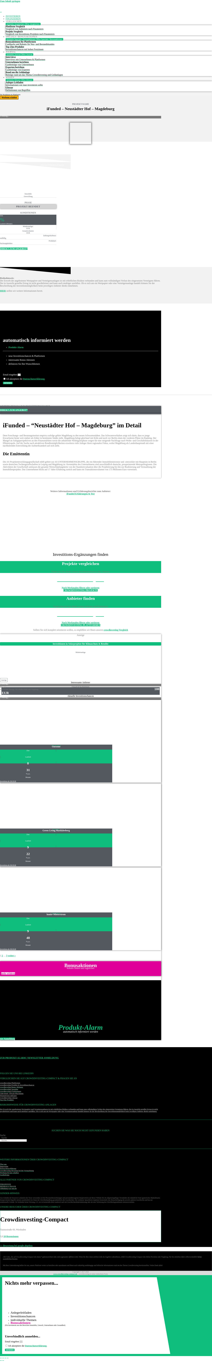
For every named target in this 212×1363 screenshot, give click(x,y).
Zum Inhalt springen (10, 1)
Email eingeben (10, 375)
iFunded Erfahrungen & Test (81, 494)
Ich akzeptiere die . (26, 379)
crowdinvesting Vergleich (116, 630)
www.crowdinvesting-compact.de (65, 1274)
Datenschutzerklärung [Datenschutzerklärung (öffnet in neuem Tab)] (34, 379)
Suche (3, 1135)
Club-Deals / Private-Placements (11, 1094)
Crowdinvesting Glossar (8, 1098)
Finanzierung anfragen (8, 1096)
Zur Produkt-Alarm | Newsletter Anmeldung (29, 1058)
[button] (4, 680)
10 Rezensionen (11, 1237)
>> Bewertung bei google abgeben (16, 1246)
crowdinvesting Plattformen (10, 1083)
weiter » (12, 956)
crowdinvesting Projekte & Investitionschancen (17, 1085)
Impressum (4, 1167)
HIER (3, 291)
